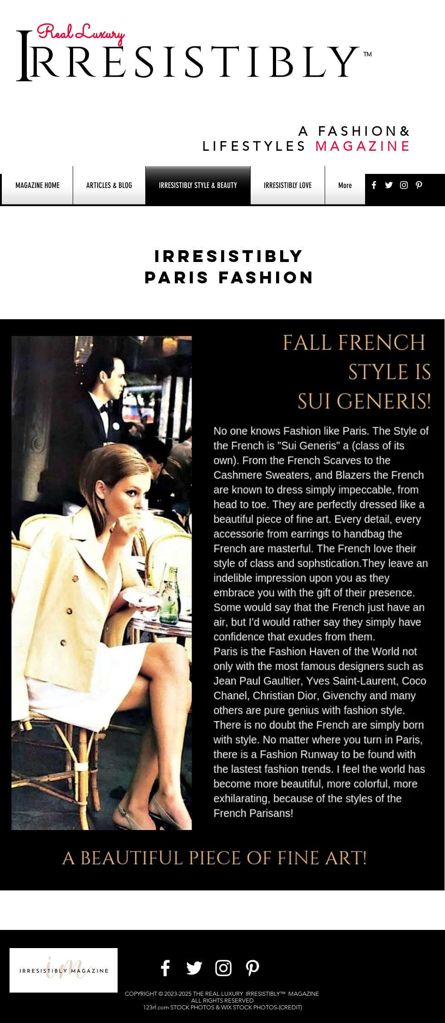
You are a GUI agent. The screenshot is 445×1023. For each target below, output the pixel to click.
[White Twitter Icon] (389, 185)
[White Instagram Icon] (404, 185)
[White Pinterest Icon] (419, 185)
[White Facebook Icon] (374, 185)
